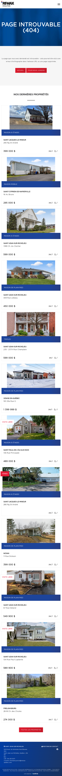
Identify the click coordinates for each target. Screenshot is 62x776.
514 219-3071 (11, 758)
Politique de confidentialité (18, 770)
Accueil (20, 70)
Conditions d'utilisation (35, 770)
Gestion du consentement (51, 770)
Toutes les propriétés (31, 730)
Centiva (35, 773)
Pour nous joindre (36, 70)
